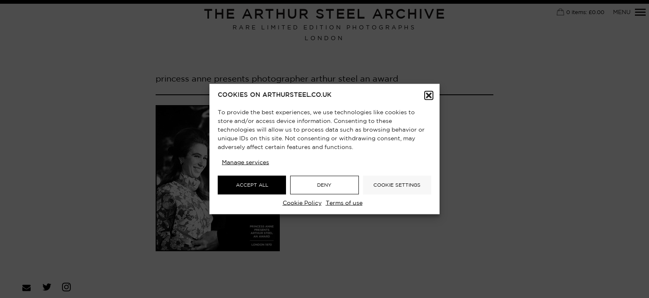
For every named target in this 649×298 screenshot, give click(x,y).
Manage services (245, 162)
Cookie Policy (302, 203)
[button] (429, 95)
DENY (324, 185)
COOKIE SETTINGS (397, 185)
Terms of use (344, 203)
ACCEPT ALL (252, 185)
